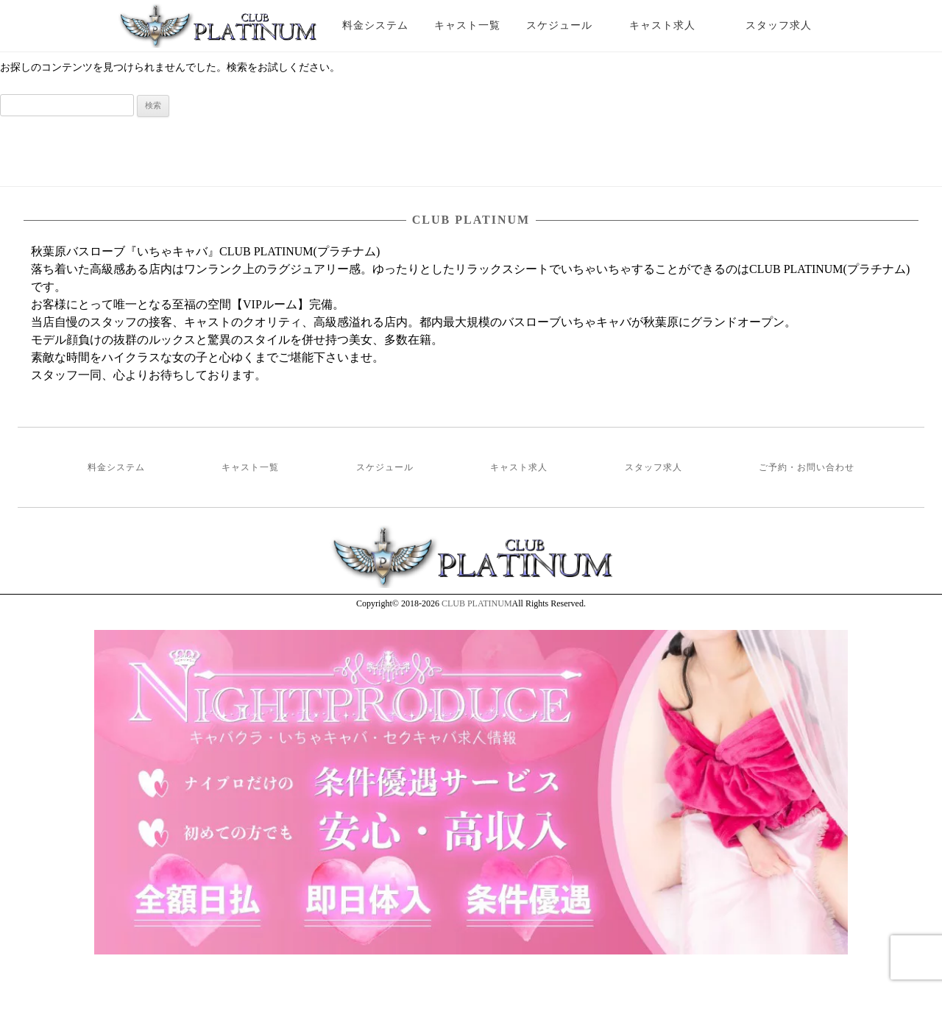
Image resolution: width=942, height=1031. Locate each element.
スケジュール (559, 25)
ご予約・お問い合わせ (806, 467)
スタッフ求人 (791, 25)
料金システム (375, 25)
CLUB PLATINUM (477, 603)
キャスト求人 (673, 25)
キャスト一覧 (467, 25)
